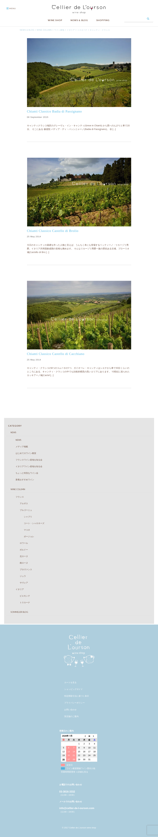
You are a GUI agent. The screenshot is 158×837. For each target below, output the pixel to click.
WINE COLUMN (15, 489)
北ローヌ (18, 556)
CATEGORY (15, 425)
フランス (16, 497)
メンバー (68, 676)
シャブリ (20, 516)
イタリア (16, 589)
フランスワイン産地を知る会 (25, 459)
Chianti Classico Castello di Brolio (52, 231)
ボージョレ (21, 536)
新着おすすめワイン (21, 479)
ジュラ (17, 576)
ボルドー (18, 549)
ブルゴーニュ (20, 510)
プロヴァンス (20, 569)
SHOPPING (103, 20)
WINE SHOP (55, 20)
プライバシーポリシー (74, 703)
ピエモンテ (19, 596)
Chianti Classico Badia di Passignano (54, 111)
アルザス (18, 503)
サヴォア (18, 582)
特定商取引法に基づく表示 (76, 696)
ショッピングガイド (73, 689)
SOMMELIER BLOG (17, 612)
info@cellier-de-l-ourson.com (76, 808)
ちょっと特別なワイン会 (23, 473)
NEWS (11, 432)
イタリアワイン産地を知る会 (25, 466)
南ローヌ (18, 563)
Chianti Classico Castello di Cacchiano (55, 354)
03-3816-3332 (67, 791)
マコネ (19, 530)
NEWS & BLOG (79, 20)
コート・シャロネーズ (26, 523)
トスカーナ (19, 602)
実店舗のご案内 (71, 716)
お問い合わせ (70, 709)
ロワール (18, 543)
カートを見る (70, 682)
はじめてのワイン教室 (22, 453)
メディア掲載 (18, 446)
